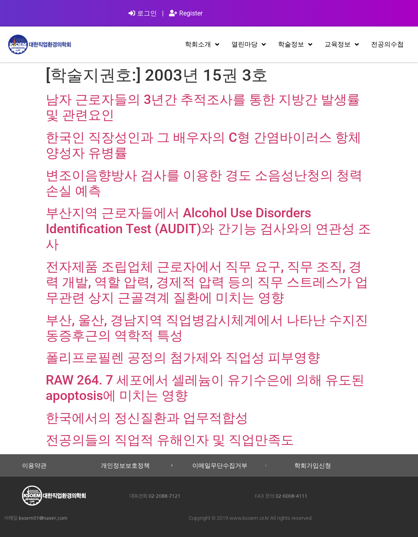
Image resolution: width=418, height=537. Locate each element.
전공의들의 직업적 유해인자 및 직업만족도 (170, 440)
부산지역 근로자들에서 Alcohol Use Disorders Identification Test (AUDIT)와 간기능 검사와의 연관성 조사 (208, 228)
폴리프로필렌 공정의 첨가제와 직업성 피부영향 (183, 357)
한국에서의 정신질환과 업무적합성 (147, 418)
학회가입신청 (312, 465)
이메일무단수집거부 (219, 465)
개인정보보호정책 (125, 465)
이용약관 (34, 465)
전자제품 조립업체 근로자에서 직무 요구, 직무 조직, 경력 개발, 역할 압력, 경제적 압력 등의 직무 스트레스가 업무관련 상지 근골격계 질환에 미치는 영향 (207, 282)
